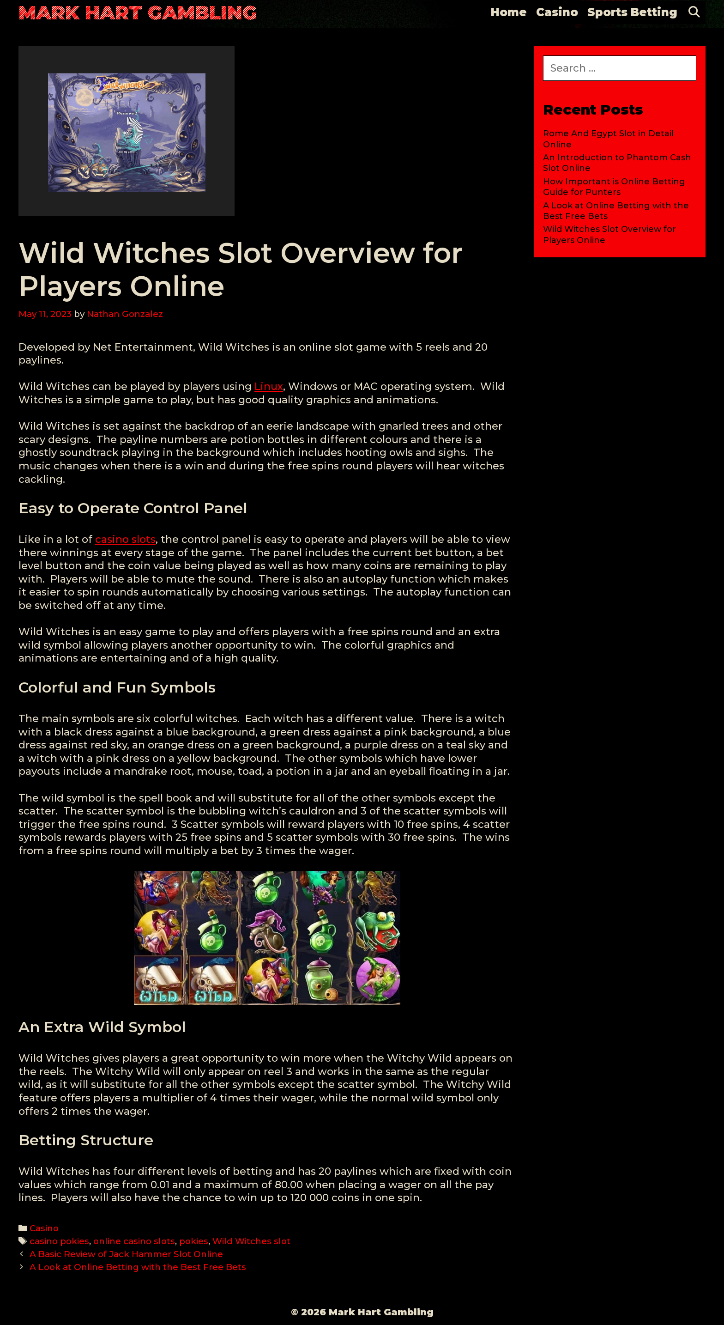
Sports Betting (632, 12)
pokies (193, 1241)
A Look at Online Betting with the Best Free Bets (138, 1267)
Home (509, 12)
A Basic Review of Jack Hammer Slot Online (126, 1254)
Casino (557, 12)
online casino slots (134, 1241)
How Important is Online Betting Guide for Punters (614, 186)
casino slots (125, 539)
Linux (268, 386)
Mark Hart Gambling (137, 12)
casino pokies (59, 1241)
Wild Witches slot (251, 1241)
